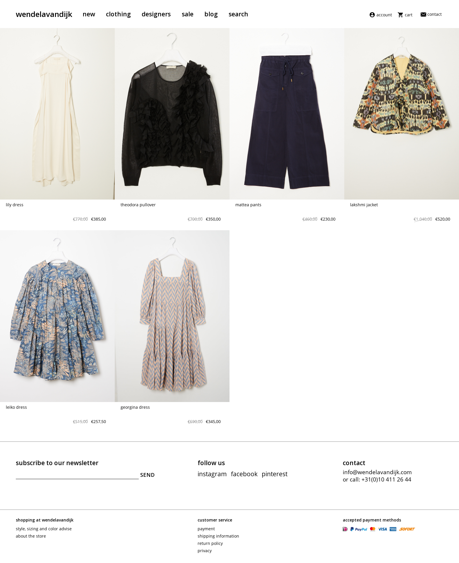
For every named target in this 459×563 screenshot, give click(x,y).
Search (238, 14)
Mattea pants (248, 204)
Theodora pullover (138, 204)
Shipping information (218, 536)
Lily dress (14, 204)
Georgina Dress (135, 407)
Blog (211, 14)
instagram (212, 474)
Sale (187, 14)
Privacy (205, 550)
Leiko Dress (16, 407)
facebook (244, 474)
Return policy (210, 543)
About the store (31, 536)
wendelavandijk (44, 14)
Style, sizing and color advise (44, 528)
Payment (206, 528)
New (89, 14)
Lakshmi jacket (364, 204)
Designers (156, 14)
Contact (431, 14)
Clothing (118, 14)
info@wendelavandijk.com (377, 472)
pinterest (274, 474)
